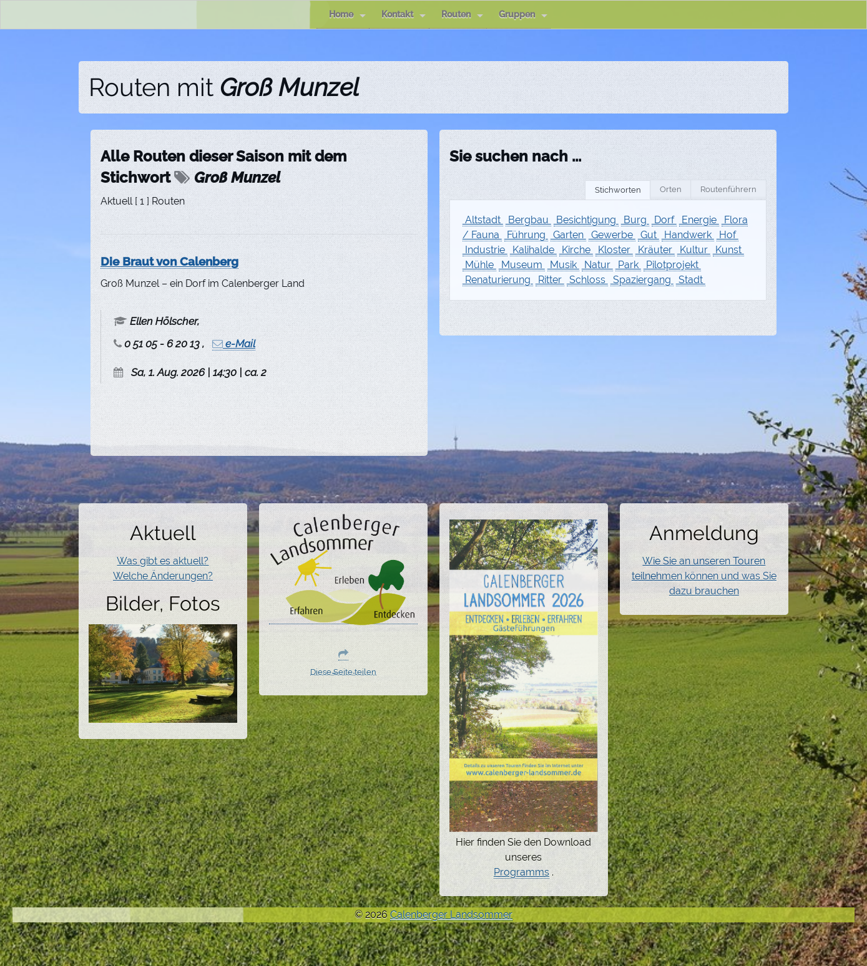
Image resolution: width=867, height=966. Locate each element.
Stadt (690, 280)
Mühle (479, 265)
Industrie (485, 250)
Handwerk (688, 235)
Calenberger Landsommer (451, 914)
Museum (522, 265)
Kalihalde (533, 250)
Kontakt (403, 15)
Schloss (587, 280)
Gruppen (523, 15)
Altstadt (483, 220)
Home (347, 15)
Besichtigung (586, 220)
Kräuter (655, 250)
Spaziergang (642, 280)
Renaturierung (498, 280)
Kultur (693, 250)
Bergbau (528, 220)
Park (628, 265)
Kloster (614, 250)
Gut (648, 235)
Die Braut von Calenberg (169, 261)
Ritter (550, 280)
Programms (521, 872)
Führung (526, 235)
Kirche (576, 250)
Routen (462, 15)
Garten (568, 235)
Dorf (664, 220)
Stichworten (618, 190)
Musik (563, 265)
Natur (597, 265)
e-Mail (233, 343)
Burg (635, 220)
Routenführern (728, 189)
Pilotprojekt (672, 265)
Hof (727, 235)
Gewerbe (612, 235)
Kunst (728, 250)
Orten (671, 189)
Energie (699, 220)
